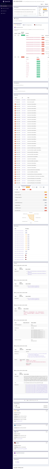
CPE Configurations (27, 24)
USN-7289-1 (24, 112)
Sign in (42, 4)
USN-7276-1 (24, 104)
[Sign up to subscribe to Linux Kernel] (45, 407)
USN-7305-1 (24, 136)
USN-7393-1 (24, 152)
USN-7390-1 (24, 150)
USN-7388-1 (24, 145)
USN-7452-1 (24, 167)
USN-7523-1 (24, 176)
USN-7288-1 (24, 108)
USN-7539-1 (24, 180)
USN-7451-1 (24, 165)
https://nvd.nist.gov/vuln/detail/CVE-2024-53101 (22, 257)
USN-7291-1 (24, 121)
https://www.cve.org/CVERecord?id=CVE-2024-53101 (23, 259)
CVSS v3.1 (26, 187)
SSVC (29, 189)
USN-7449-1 (24, 158)
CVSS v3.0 (34, 187)
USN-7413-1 (24, 156)
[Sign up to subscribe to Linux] (45, 405)
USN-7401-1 (24, 154)
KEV (16, 189)
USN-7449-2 (24, 160)
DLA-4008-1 (24, 99)
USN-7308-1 (24, 139)
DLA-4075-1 (24, 101)
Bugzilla (24, 448)
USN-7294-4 (24, 132)
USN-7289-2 (24, 115)
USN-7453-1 (24, 169)
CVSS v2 (42, 187)
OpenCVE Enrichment (18, 27)
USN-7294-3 (24, 130)
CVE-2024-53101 (17, 1)
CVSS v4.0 (17, 187)
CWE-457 (17, 461)
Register (46, 4)
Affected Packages (38, 25)
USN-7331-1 (24, 143)
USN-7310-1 (24, 141)
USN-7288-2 (24, 110)
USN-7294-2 (24, 128)
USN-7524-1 (24, 178)
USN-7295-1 (24, 134)
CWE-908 (17, 462)
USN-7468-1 (24, 174)
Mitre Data (17, 24)
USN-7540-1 (24, 182)
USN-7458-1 (24, 171)
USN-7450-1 (24, 163)
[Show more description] (25, 15)
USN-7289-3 (24, 117)
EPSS (22, 189)
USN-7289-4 (24, 119)
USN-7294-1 (24, 126)
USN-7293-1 (24, 123)
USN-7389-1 (24, 147)
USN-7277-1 (24, 106)
